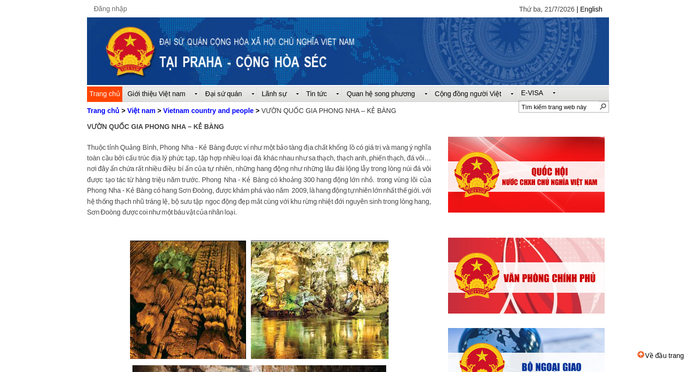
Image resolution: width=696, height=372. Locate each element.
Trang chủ (103, 110)
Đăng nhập (110, 9)
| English (589, 9)
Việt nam (141, 110)
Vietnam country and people (208, 110)
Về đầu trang (661, 355)
